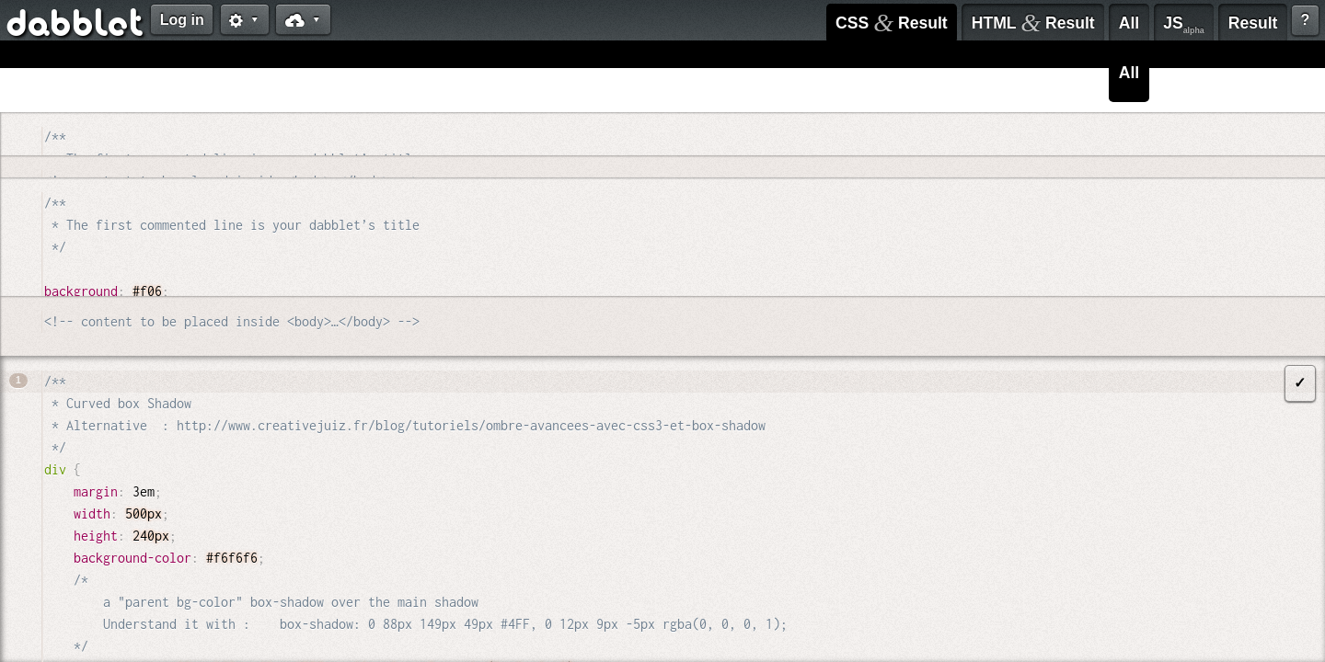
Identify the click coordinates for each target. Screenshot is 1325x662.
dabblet (75, 25)
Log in (182, 20)
